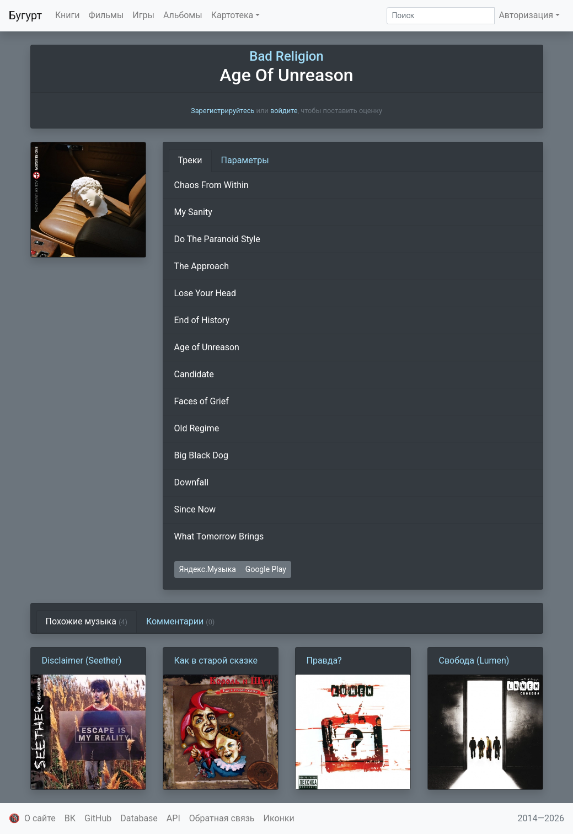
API (173, 818)
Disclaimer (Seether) (82, 660)
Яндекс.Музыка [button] (207, 569)
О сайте (40, 818)
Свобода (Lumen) (474, 660)
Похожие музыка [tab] (86, 621)
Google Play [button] (265, 569)
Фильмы (106, 15)
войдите (284, 110)
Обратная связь (222, 818)
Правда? (324, 660)
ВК (70, 818)
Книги (67, 15)
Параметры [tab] (245, 160)
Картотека (232, 15)
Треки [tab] (190, 160)
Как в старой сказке (216, 660)
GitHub (97, 818)
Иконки (279, 818)
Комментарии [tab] (180, 621)
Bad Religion (286, 56)
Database (139, 818)
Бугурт (25, 15)
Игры (143, 15)
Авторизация (526, 15)
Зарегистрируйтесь (222, 110)
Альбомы (182, 15)
